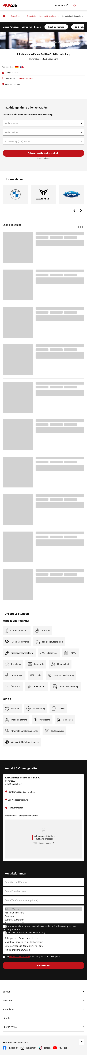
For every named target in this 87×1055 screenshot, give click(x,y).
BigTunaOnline (58, 42)
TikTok (47, 1048)
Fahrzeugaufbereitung (43, 923)
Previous (74, 210)
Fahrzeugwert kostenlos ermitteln (43, 153)
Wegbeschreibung (12, 84)
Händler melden (14, 808)
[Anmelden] (61, 5)
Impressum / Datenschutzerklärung (21, 815)
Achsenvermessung (43, 912)
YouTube (62, 1048)
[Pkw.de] (4, 16)
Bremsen (43, 916)
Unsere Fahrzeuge (11, 27)
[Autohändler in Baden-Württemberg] (41, 16)
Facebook (13, 1048)
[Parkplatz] (74, 5)
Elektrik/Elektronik (43, 919)
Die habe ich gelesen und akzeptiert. (33, 956)
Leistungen (27, 27)
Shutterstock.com (75, 42)
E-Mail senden (12, 73)
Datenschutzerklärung (19, 956)
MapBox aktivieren (45, 843)
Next (81, 210)
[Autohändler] (16, 16)
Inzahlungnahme (56, 27)
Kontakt (37, 27)
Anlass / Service (43, 909)
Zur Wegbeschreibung (16, 799)
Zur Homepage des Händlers (20, 791)
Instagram (31, 1048)
